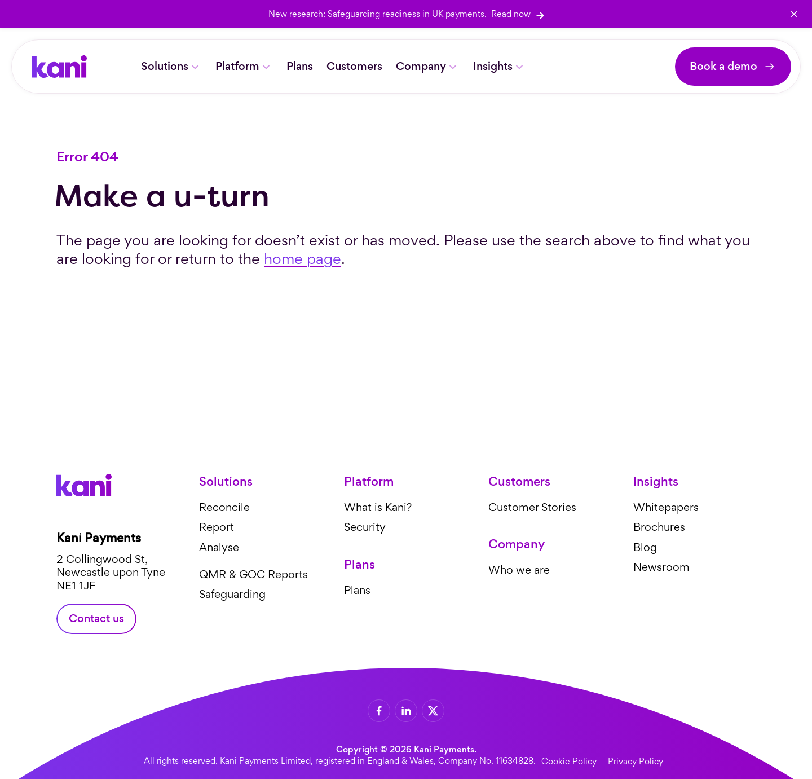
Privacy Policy (635, 761)
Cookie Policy (569, 761)
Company (421, 66)
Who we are (519, 570)
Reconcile (224, 507)
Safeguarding (232, 594)
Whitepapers (666, 507)
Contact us (96, 618)
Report (216, 527)
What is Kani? (378, 507)
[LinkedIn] (406, 710)
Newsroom (661, 567)
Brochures (659, 527)
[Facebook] (379, 710)
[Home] (59, 66)
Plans (299, 66)
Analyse (219, 547)
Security (365, 527)
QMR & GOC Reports (253, 574)
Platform (237, 66)
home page (302, 259)
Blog (645, 547)
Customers (354, 66)
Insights (493, 66)
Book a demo (723, 66)
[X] (433, 710)
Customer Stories (532, 507)
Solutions (164, 66)
